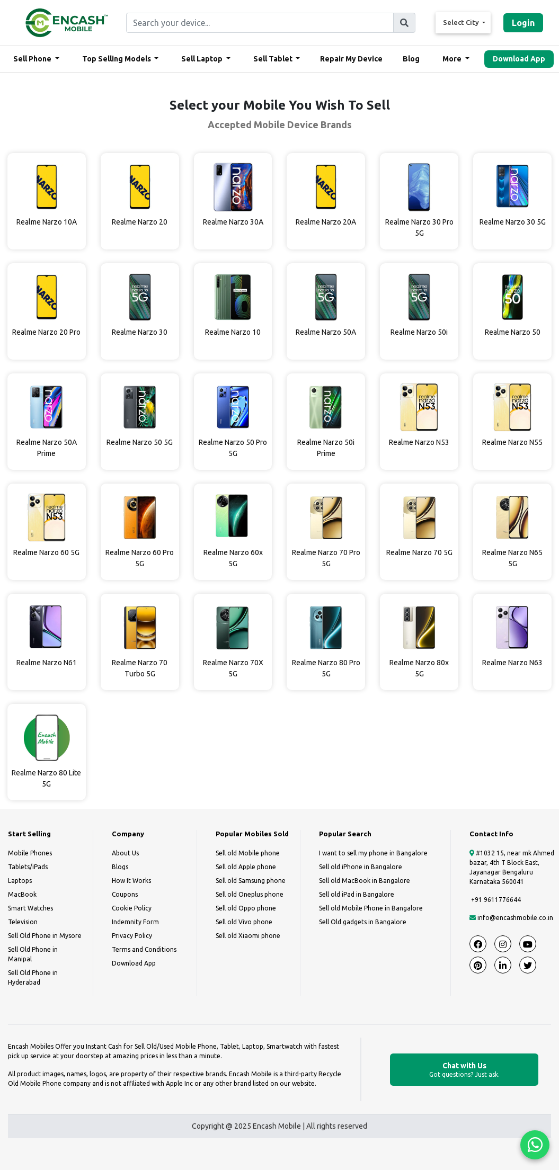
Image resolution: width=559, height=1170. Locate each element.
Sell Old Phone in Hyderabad (33, 977)
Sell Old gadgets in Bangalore (362, 921)
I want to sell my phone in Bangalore (373, 853)
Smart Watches (30, 908)
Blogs (120, 866)
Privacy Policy (132, 935)
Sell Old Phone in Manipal (33, 954)
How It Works (131, 880)
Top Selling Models (117, 59)
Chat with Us (464, 1070)
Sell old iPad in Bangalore (356, 894)
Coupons (125, 894)
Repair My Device (351, 59)
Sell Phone (33, 59)
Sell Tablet (273, 59)
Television (23, 921)
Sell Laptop (202, 59)
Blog (411, 59)
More (452, 59)
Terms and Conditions (144, 949)
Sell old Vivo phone (244, 921)
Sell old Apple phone (246, 866)
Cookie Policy (132, 908)
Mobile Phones (30, 853)
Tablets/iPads (28, 866)
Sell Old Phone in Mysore (45, 935)
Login (523, 23)
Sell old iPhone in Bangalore (360, 866)
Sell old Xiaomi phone (248, 935)
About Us (125, 853)
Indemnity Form (135, 921)
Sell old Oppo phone (246, 908)
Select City (462, 22)
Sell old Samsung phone (251, 880)
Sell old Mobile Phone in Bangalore (371, 908)
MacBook (22, 894)
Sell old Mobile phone (248, 853)
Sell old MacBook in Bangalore (364, 880)
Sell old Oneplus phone (249, 894)
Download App (519, 59)
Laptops (20, 880)
